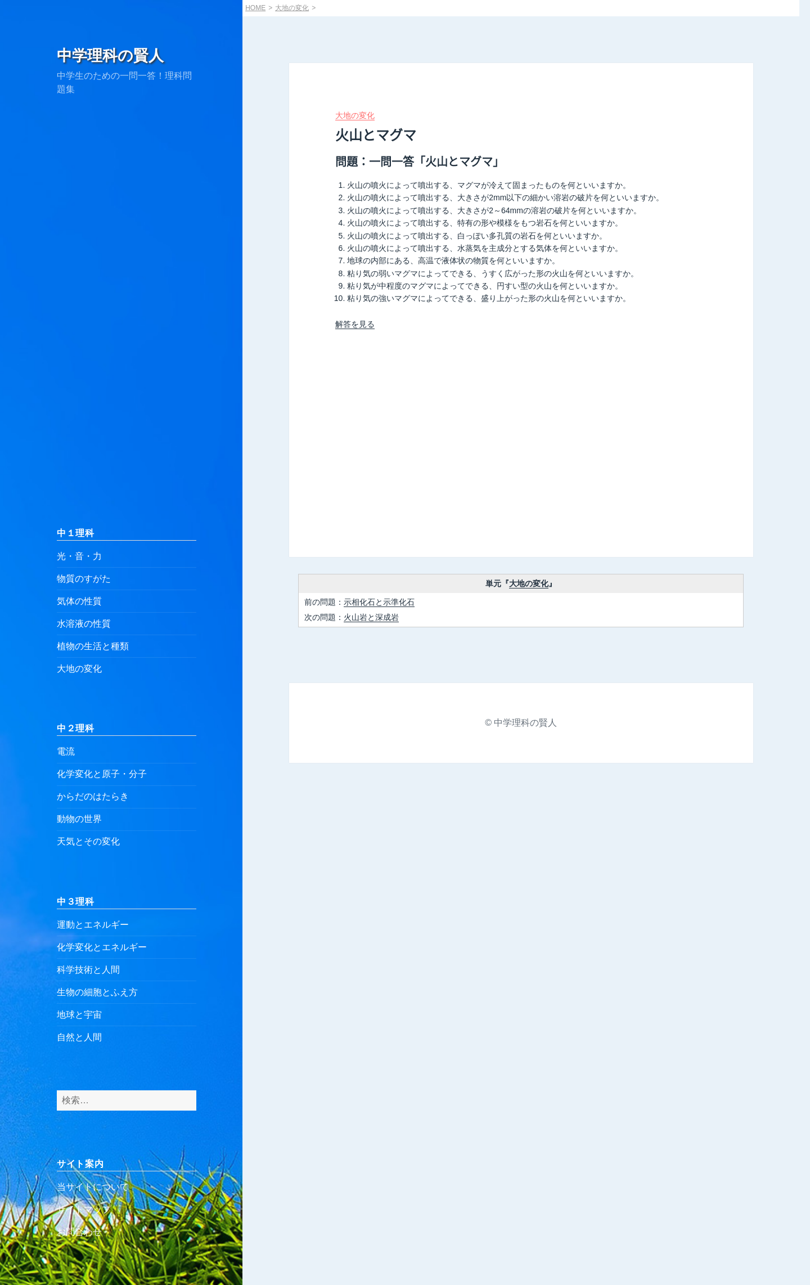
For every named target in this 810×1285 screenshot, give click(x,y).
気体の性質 (79, 601)
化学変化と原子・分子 (102, 774)
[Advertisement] (126, 311)
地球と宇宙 (79, 1014)
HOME (255, 8)
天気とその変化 (88, 841)
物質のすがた (84, 578)
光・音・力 (79, 556)
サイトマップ (84, 1209)
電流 (66, 751)
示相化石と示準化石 (379, 601)
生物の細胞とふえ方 (97, 992)
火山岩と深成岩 (371, 617)
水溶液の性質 (84, 623)
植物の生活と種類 (93, 646)
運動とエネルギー (93, 924)
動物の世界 (79, 819)
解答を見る (355, 324)
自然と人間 (79, 1037)
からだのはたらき (93, 796)
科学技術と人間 (88, 969)
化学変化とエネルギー (102, 947)
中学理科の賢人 (110, 55)
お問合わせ (79, 1232)
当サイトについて (93, 1187)
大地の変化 (79, 668)
